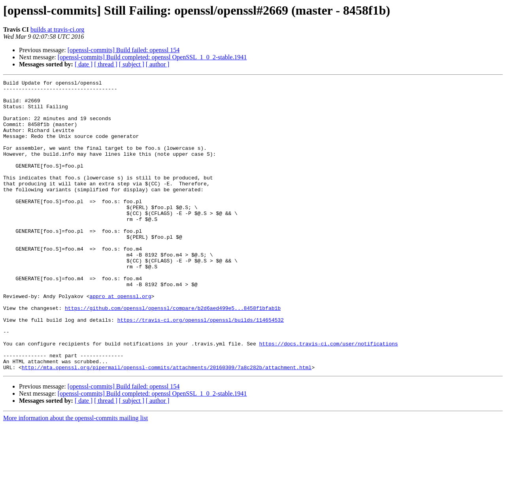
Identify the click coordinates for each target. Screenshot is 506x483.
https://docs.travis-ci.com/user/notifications (328, 396)
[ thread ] (105, 64)
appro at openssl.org (120, 339)
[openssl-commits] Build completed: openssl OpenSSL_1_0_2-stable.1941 (152, 57)
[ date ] (84, 64)
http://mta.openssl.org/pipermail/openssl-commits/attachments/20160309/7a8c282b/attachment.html (167, 425)
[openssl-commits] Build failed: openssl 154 (124, 50)
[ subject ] (131, 64)
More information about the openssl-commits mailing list (75, 476)
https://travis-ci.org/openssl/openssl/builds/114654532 (200, 368)
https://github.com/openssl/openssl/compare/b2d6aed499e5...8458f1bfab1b (173, 354)
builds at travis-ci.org (57, 29)
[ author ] (158, 64)
